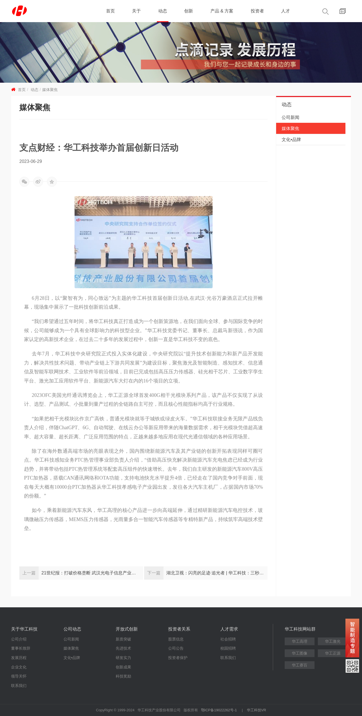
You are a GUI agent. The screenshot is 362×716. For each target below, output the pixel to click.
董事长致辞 (20, 648)
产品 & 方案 (222, 11)
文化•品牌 (291, 139)
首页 (110, 11)
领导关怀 (19, 676)
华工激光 (332, 641)
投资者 (257, 11)
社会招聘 (228, 639)
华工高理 (299, 641)
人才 (285, 11)
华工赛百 (299, 665)
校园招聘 (228, 648)
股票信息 (176, 639)
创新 (188, 11)
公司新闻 (290, 117)
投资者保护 (177, 657)
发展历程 (19, 657)
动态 (162, 11)
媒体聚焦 (50, 89)
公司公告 (176, 648)
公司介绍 (19, 639)
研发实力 (123, 657)
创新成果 (123, 667)
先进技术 (123, 648)
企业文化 (19, 667)
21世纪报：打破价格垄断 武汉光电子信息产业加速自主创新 (92, 573)
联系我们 (19, 685)
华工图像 (299, 653)
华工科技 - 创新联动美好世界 (45, 11)
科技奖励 (123, 676)
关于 (136, 11)
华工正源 (332, 653)
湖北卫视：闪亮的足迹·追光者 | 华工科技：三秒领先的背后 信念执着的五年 (217, 573)
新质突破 (123, 639)
